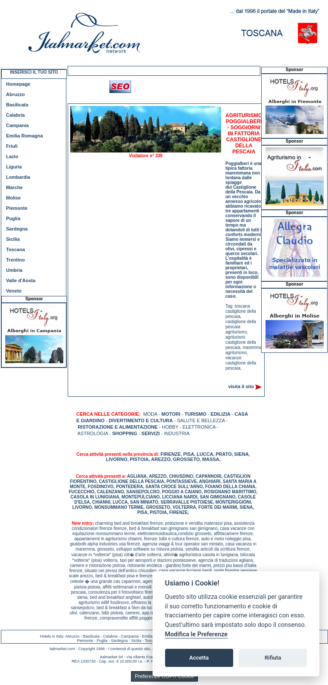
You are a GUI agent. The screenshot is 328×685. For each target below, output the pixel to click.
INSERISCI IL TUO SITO (34, 72)
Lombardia (18, 177)
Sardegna (17, 228)
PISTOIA (139, 459)
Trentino (15, 259)
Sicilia (13, 239)
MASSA (210, 459)
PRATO (224, 454)
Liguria (14, 166)
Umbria (14, 270)
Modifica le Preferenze (196, 634)
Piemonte (17, 208)
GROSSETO (186, 459)
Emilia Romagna (24, 135)
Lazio (12, 156)
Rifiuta (273, 657)
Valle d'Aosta (20, 280)
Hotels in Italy (51, 636)
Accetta (199, 657)
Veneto (14, 290)
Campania (17, 125)
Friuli (12, 146)
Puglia (13, 218)
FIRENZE (170, 454)
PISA (188, 454)
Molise (13, 197)
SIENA (241, 454)
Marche (14, 187)
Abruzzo (15, 94)
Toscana (15, 249)
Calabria (15, 115)
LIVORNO (116, 459)
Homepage (18, 84)
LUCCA (205, 454)
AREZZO (161, 459)
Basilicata (17, 104)
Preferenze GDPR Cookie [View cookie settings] (164, 676)
